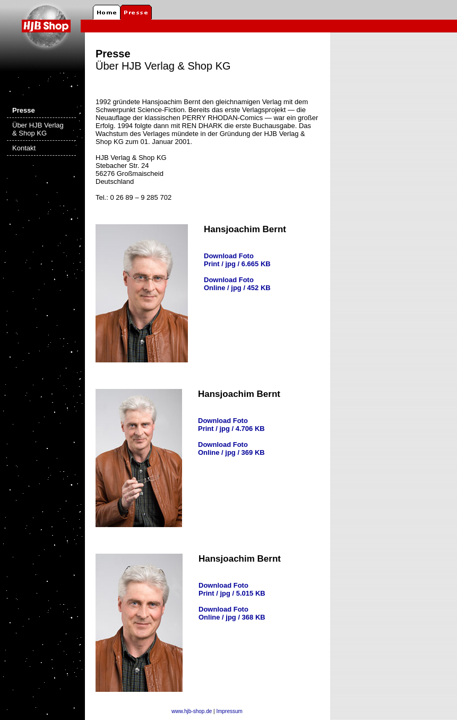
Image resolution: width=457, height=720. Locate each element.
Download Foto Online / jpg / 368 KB (232, 613)
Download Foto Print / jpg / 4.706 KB (231, 425)
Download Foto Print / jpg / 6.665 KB (237, 260)
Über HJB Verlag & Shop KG (38, 129)
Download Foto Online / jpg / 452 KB (237, 284)
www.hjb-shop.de (191, 711)
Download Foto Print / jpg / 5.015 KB (232, 589)
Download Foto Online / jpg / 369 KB (231, 448)
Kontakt (24, 148)
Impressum (229, 711)
